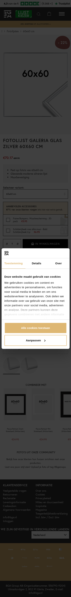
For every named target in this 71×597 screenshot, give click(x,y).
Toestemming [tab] (13, 263)
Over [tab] (58, 263)
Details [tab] (36, 263)
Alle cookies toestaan (35, 327)
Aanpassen (35, 340)
